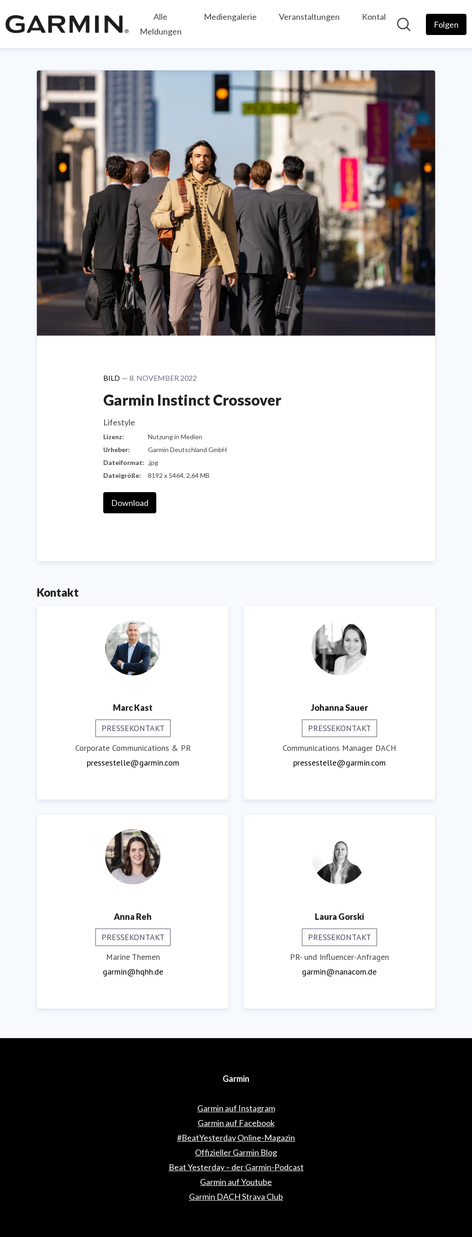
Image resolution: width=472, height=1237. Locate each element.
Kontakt (376, 17)
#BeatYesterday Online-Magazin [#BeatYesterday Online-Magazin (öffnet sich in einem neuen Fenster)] (236, 1137)
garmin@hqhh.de (133, 971)
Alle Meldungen (161, 24)
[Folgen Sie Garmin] (446, 24)
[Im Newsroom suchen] (403, 24)
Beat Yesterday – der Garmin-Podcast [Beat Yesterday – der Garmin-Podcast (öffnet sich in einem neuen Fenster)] (236, 1167)
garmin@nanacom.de (339, 971)
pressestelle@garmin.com (133, 762)
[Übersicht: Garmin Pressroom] (67, 24)
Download (129, 503)
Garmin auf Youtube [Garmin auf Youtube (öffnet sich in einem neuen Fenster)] (236, 1182)
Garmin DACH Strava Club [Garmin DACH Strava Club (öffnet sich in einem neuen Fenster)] (236, 1196)
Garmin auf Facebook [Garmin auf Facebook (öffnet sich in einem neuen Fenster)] (236, 1123)
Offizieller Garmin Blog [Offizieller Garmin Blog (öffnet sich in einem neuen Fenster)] (236, 1152)
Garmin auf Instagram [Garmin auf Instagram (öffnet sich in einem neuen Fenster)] (236, 1108)
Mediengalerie (230, 17)
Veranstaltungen (309, 17)
